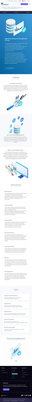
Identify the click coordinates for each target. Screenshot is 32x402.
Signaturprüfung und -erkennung (17, 7)
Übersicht (4, 12)
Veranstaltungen (10, 0)
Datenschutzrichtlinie (6, 400)
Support (20, 0)
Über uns (13, 370)
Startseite (4, 7)
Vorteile (27, 12)
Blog (23, 370)
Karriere (14, 373)
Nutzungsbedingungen (14, 400)
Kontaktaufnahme (24, 4)
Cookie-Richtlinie (21, 400)
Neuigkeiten (24, 372)
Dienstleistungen (4, 372)
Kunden (12, 375)
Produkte (8, 7)
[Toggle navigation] (30, 4)
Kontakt (13, 378)
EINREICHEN (6, 389)
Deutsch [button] (24, 0)
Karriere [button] (15, 0)
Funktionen (16, 12)
